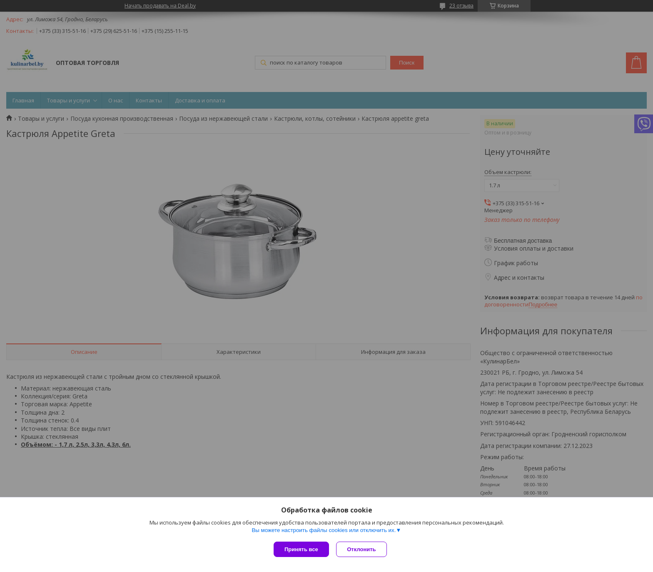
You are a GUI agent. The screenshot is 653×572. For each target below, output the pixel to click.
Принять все (301, 549)
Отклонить (362, 549)
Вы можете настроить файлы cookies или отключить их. (324, 531)
